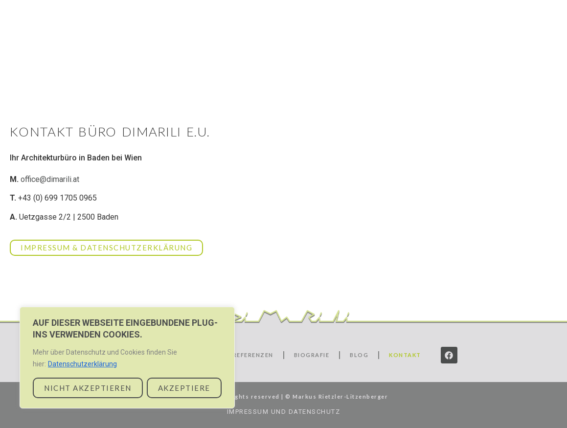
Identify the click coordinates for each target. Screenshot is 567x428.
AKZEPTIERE (184, 387)
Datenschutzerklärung (82, 364)
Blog (463, 42)
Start (297, 27)
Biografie (503, 27)
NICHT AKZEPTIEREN (88, 387)
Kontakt (511, 42)
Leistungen (359, 28)
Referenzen (435, 27)
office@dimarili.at (50, 179)
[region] (127, 357)
